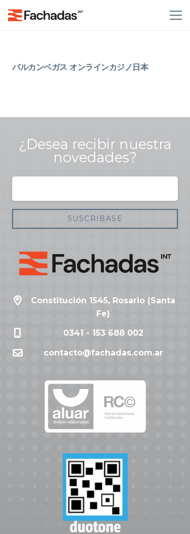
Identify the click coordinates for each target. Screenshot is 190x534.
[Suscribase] (95, 219)
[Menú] (173, 15)
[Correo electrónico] (95, 188)
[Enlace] (45, 15)
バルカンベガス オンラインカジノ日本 (80, 67)
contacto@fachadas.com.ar (103, 353)
